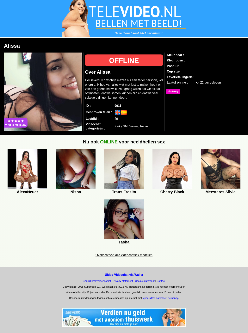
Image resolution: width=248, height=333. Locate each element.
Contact (161, 281)
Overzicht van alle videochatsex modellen (124, 255)
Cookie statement (145, 281)
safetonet (161, 298)
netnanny (173, 298)
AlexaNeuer (27, 192)
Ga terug (173, 91)
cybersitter (149, 298)
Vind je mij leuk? (15, 122)
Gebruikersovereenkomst (97, 281)
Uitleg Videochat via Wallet (124, 274)
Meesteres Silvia (220, 192)
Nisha (76, 192)
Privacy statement (123, 281)
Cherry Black (172, 192)
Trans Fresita (124, 192)
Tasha (124, 242)
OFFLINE (124, 61)
